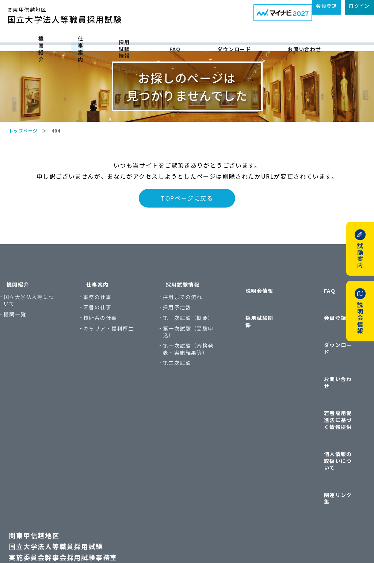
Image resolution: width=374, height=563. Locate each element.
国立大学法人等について (48, 339)
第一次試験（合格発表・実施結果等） (190, 398)
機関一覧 (37, 353)
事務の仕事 (111, 336)
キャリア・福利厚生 (119, 371)
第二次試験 (182, 416)
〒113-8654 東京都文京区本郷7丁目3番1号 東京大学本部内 (94, 498)
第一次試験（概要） (187, 360)
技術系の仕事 (113, 357)
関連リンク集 (321, 421)
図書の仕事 (111, 346)
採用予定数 (182, 346)
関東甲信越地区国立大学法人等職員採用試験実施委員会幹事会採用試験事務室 (76, 460)
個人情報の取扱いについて (327, 404)
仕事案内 (83, 41)
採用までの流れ (187, 336)
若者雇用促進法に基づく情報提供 (327, 383)
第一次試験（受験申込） (190, 377)
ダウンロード (268, 41)
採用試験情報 (149, 41)
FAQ (211, 41)
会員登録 (316, 337)
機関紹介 (24, 41)
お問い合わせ (340, 41)
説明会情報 (249, 323)
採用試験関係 (252, 337)
